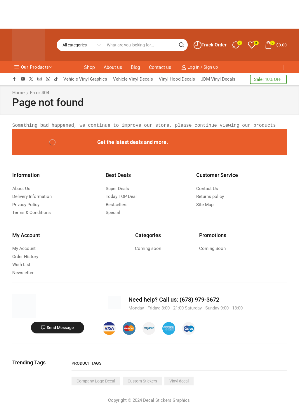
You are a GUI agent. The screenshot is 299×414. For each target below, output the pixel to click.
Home (18, 92)
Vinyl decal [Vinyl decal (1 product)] (179, 381)
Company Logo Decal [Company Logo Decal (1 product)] (96, 381)
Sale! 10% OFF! (268, 79)
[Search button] (181, 45)
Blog (135, 67)
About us (113, 67)
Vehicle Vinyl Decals (133, 79)
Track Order (210, 45)
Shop (89, 67)
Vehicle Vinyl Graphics (85, 79)
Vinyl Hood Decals (177, 79)
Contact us (160, 67)
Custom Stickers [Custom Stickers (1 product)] (142, 381)
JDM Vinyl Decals (218, 79)
